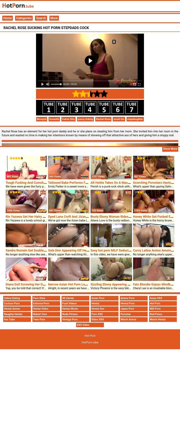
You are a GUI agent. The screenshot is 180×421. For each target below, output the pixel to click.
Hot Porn (155, 303)
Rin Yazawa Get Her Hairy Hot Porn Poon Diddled (40, 216)
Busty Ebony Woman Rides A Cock (115, 216)
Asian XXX (156, 298)
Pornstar (126, 314)
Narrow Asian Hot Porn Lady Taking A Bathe (79, 284)
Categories (24, 18)
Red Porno (156, 314)
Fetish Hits (68, 119)
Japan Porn (127, 308)
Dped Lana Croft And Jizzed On (70, 216)
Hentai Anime (12, 308)
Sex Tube (9, 319)
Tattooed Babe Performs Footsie (71, 182)
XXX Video (83, 324)
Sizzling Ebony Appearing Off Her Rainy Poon (123, 284)
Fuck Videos (69, 303)
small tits (118, 119)
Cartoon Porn (12, 303)
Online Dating (12, 298)
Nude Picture (70, 314)
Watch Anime (128, 319)
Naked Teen (40, 314)
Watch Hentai (158, 319)
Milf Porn (155, 308)
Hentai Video (40, 308)
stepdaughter (135, 119)
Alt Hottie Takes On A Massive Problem (118, 182)
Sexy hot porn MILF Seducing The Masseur (121, 250)
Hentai (95, 303)
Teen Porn (39, 319)
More (54, 18)
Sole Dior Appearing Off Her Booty (72, 250)
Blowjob (41, 119)
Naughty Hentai (13, 314)
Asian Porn (97, 298)
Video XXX (97, 319)
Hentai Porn (128, 303)
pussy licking (85, 119)
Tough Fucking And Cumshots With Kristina (36, 182)
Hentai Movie (70, 308)
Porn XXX (97, 314)
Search (41, 18)
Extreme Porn (41, 303)
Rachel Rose (103, 119)
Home (7, 18)
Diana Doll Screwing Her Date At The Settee (36, 284)
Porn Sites (39, 298)
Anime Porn (127, 298)
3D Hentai (68, 298)
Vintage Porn (70, 319)
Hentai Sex (97, 308)
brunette (54, 119)
